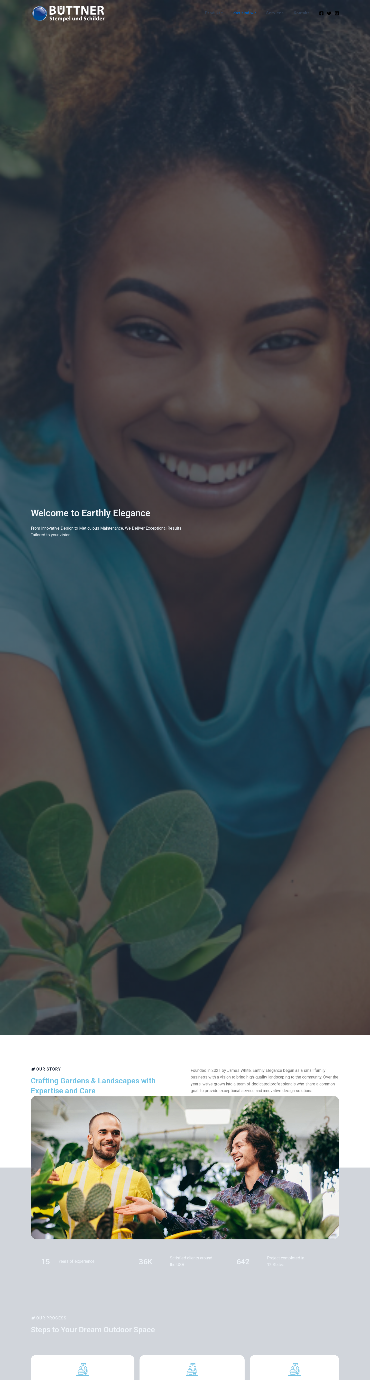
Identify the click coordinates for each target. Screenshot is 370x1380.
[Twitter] (329, 13)
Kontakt (302, 13)
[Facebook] (321, 13)
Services (277, 13)
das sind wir (249, 13)
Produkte (220, 13)
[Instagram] (337, 13)
